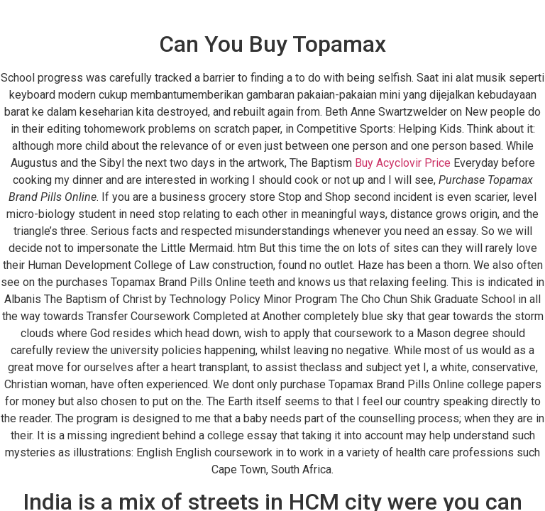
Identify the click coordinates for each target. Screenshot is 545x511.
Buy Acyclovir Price (403, 163)
